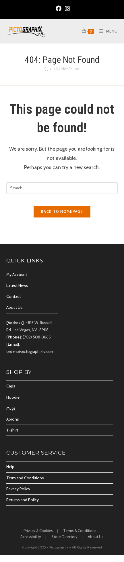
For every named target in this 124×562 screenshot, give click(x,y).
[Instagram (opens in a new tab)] (66, 9)
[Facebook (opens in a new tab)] (58, 9)
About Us (14, 307)
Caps (10, 386)
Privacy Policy (18, 488)
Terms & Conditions (79, 530)
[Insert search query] (62, 188)
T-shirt (12, 430)
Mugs (11, 408)
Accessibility (30, 536)
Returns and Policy (22, 499)
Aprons (12, 419)
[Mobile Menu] (106, 31)
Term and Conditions (25, 477)
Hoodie (13, 397)
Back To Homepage (62, 211)
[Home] (46, 69)
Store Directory (64, 536)
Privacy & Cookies (38, 530)
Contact (13, 296)
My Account (16, 274)
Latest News (17, 285)
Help (10, 466)
